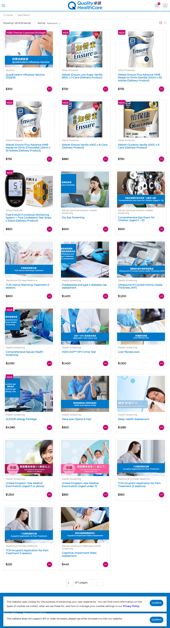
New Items (23, 15)
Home (8, 15)
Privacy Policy (131, 606)
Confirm (156, 602)
